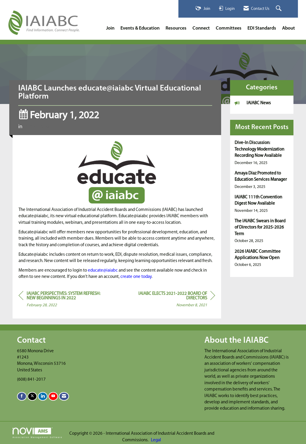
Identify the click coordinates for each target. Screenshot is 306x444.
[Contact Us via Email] (64, 396)
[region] (170, 300)
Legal (156, 440)
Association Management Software (37, 433)
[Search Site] (279, 8)
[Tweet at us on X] (32, 396)
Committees (228, 28)
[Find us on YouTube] (53, 396)
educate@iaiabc (103, 270)
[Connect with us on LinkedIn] (43, 396)
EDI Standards (261, 28)
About (288, 28)
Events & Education (140, 28)
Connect (201, 28)
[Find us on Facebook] (22, 396)
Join (110, 28)
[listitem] (262, 153)
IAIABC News (38, 127)
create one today (136, 277)
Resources (176, 28)
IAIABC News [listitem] (253, 102)
